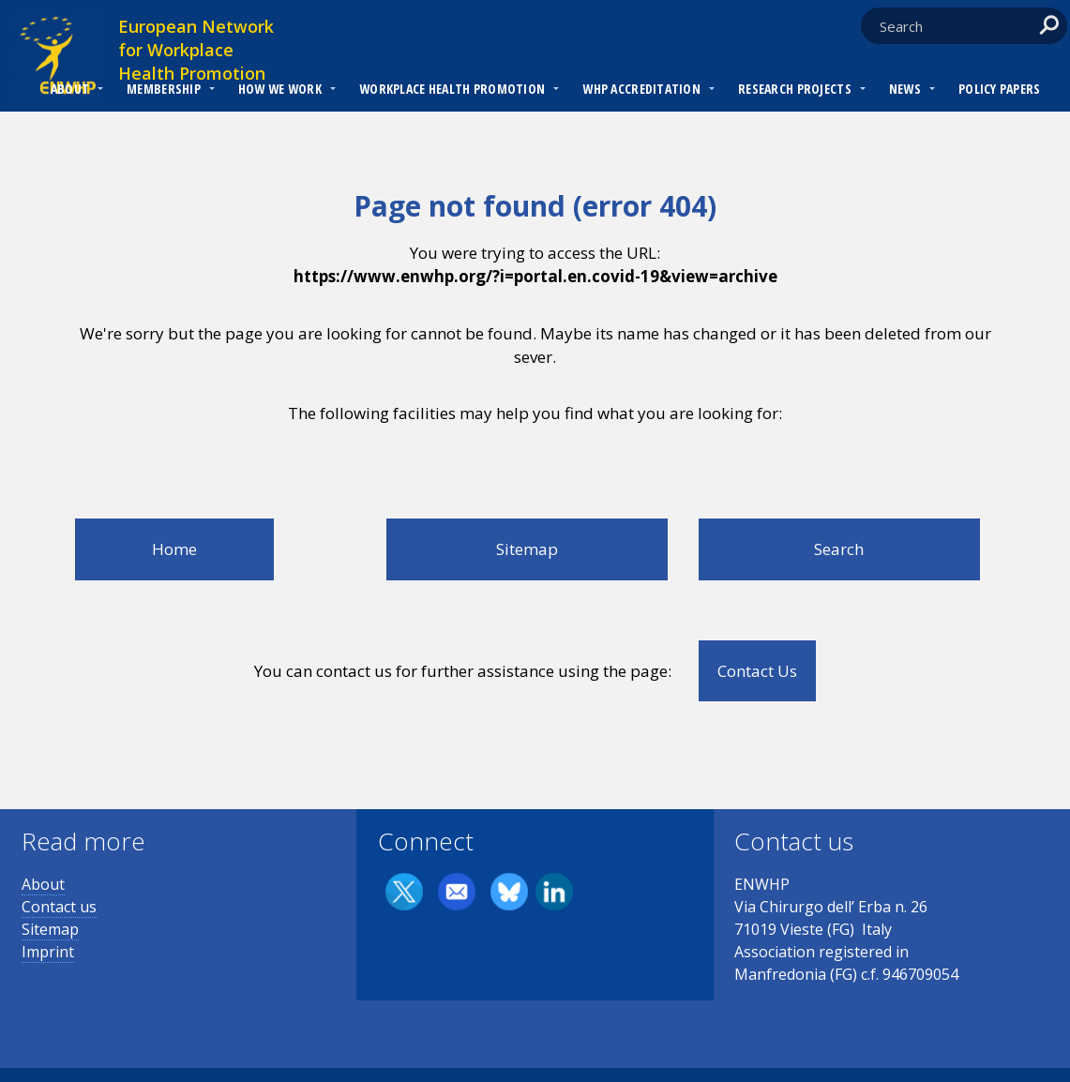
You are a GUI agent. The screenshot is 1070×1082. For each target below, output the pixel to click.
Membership (164, 89)
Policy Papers (999, 89)
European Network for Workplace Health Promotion (196, 49)
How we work (280, 89)
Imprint (48, 951)
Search (839, 549)
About (70, 89)
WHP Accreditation (641, 89)
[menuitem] (70, 91)
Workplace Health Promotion (452, 89)
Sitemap (527, 549)
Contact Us (757, 671)
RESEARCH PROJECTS (794, 89)
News (905, 89)
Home (174, 549)
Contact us (59, 906)
